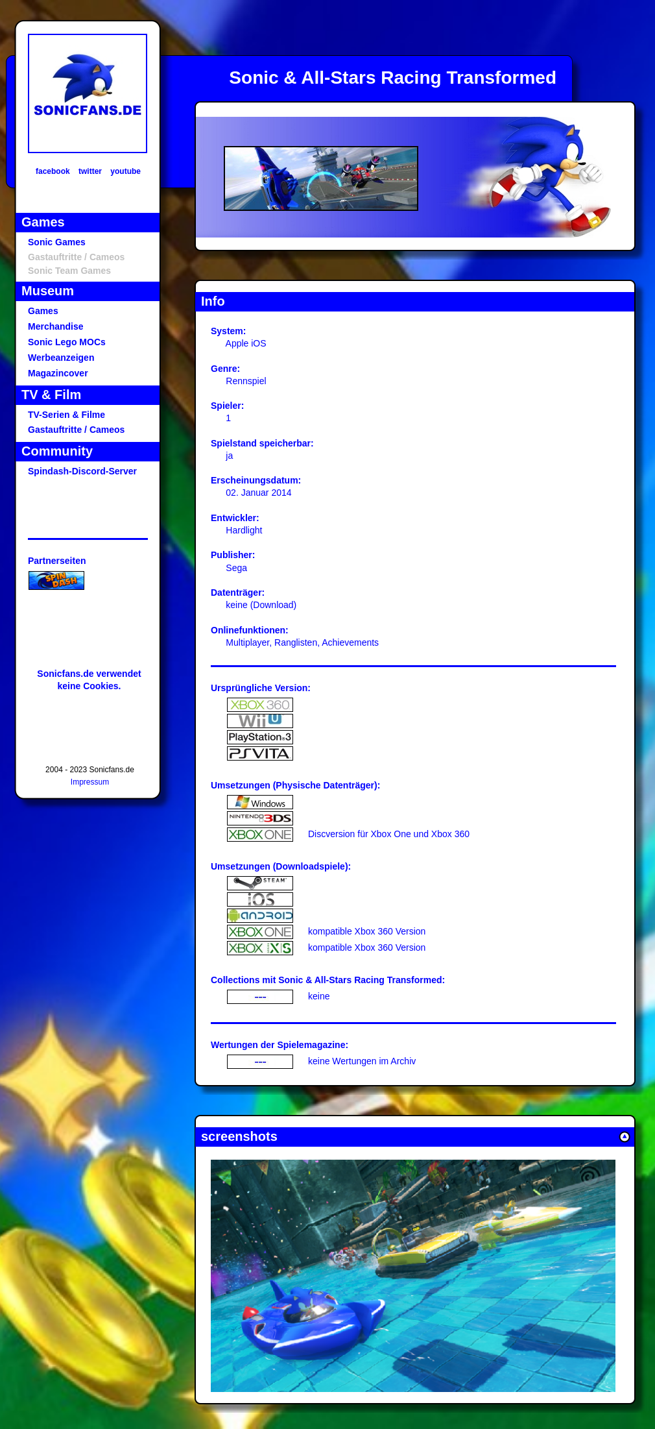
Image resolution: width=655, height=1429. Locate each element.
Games (43, 311)
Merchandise (56, 326)
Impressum (90, 782)
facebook (53, 171)
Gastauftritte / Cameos (76, 429)
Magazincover (58, 373)
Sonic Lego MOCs (67, 342)
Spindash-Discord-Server (82, 471)
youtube (125, 171)
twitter (90, 171)
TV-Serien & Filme (66, 414)
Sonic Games (57, 242)
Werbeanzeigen (61, 357)
